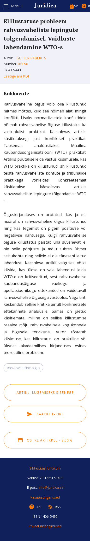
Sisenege (76, 6)
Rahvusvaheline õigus (23, 367)
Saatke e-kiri (44, 414)
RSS (58, 507)
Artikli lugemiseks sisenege (45, 392)
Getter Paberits (31, 58)
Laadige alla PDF (17, 76)
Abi (38, 507)
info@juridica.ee (51, 487)
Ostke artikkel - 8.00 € (45, 440)
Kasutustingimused (45, 497)
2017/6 (22, 64)
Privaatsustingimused (45, 526)
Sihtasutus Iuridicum (45, 468)
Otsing (88, 6)
